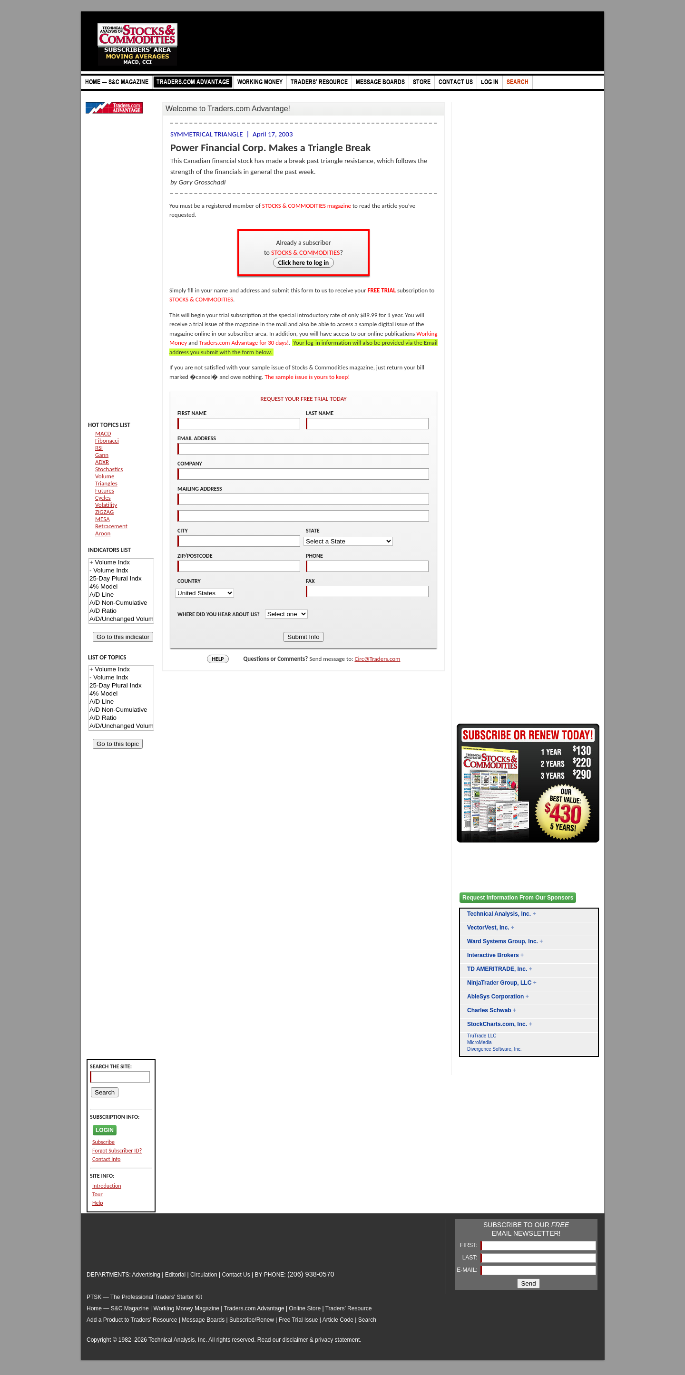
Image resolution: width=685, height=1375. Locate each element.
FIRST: (469, 1245)
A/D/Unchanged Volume (121, 619)
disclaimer (295, 1339)
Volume (104, 476)
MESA (102, 519)
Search (367, 1320)
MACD (103, 433)
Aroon (102, 533)
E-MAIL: (468, 1270)
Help (97, 1203)
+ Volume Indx (121, 563)
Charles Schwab (489, 1010)
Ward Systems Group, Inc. (502, 941)
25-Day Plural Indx (121, 579)
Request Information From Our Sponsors (517, 897)
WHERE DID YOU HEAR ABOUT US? (219, 614)
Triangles (106, 483)
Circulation (203, 1274)
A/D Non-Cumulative (121, 603)
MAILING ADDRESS (199, 488)
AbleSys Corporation (495, 996)
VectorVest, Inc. (488, 927)
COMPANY (189, 463)
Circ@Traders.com (377, 658)
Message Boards (203, 1320)
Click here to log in (303, 263)
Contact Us (236, 1274)
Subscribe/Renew (251, 1320)
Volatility (106, 504)
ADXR (102, 461)
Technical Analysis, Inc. (499, 913)
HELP (218, 659)
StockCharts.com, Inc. (497, 1024)
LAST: (470, 1257)
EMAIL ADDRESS (196, 438)
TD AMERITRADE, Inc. (497, 969)
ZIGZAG (104, 511)
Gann (101, 454)
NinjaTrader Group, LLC (499, 982)
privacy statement (337, 1339)
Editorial (175, 1274)
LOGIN (105, 1130)
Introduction (106, 1185)
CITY (182, 530)
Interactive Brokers (493, 955)
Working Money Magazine (187, 1308)
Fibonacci (107, 440)
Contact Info (106, 1159)
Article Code (338, 1320)
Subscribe (103, 1142)
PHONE (314, 555)
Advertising (146, 1274)
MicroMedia (479, 1042)
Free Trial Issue (298, 1320)
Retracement (111, 526)
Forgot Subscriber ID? (117, 1150)
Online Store (305, 1308)
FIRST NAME (191, 413)
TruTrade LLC (482, 1035)
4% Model (121, 587)
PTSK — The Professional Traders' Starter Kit (144, 1297)
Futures (104, 490)
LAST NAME (319, 413)
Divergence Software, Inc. (494, 1049)
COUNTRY (189, 581)
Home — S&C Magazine (118, 1308)
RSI (99, 447)
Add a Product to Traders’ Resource (132, 1320)
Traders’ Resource (348, 1308)
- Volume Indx (121, 571)
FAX (310, 581)
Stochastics (109, 469)
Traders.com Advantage (255, 1308)
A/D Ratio (121, 611)
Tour (97, 1194)
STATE (313, 530)
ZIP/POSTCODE (195, 555)
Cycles (103, 497)
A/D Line (121, 595)
